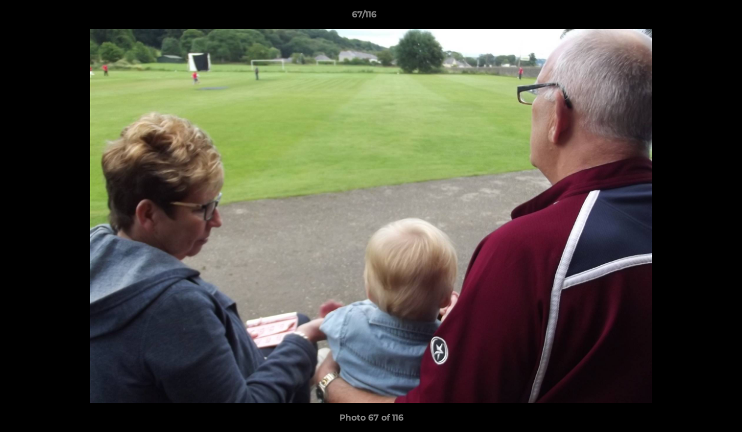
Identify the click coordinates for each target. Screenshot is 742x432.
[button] (691, 17)
